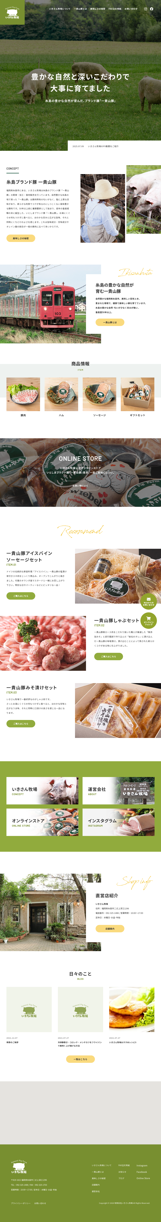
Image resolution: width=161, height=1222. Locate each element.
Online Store (143, 1178)
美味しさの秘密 (97, 8)
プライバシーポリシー (21, 1203)
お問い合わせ (131, 8)
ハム (61, 415)
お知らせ (122, 1171)
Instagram (142, 1165)
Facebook (142, 1171)
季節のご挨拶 (12, 1042)
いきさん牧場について (60, 8)
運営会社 (96, 1191)
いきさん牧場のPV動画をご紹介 (103, 146)
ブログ (121, 1178)
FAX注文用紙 (115, 8)
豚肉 (23, 415)
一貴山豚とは (80, 8)
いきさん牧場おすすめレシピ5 (122, 1042)
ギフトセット (137, 415)
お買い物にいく (80, 485)
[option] (114, 146)
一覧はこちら (80, 1059)
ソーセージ (99, 415)
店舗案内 (110, 928)
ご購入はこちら (20, 595)
